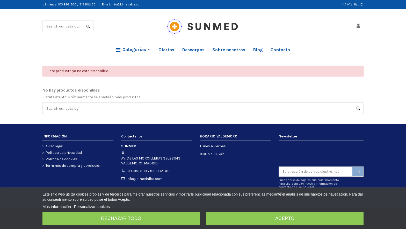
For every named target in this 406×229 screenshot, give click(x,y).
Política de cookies (61, 159)
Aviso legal (54, 146)
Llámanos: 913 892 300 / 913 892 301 (69, 4)
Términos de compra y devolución (74, 165)
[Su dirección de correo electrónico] (315, 172)
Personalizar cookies (92, 206)
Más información (56, 206)
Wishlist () (353, 4)
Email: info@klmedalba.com (122, 4)
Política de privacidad (64, 152)
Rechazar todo (121, 218)
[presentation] (318, 154)
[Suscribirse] (357, 172)
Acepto (284, 218)
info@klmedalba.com (144, 179)
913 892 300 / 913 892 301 (148, 171)
